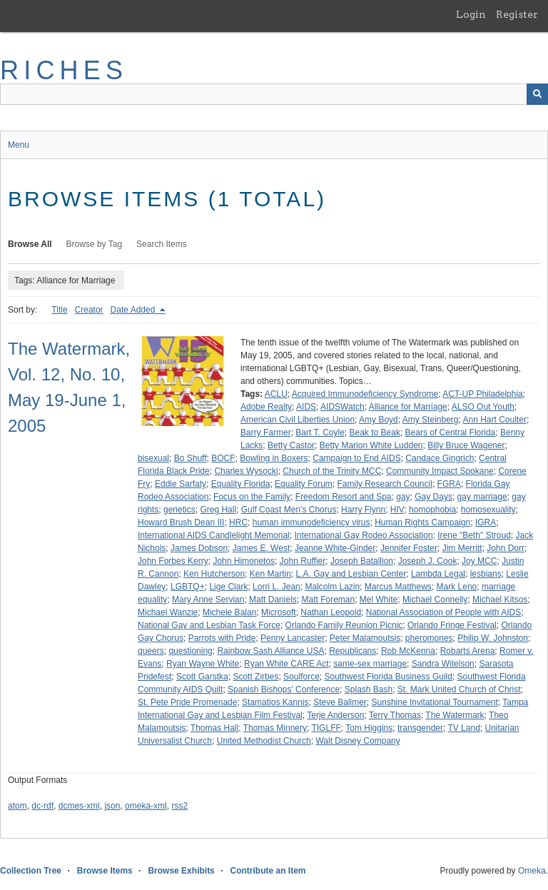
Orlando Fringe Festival (452, 625)
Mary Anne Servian (208, 600)
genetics (179, 510)
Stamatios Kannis (275, 702)
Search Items (161, 244)
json (112, 806)
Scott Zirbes (255, 677)
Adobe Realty (266, 407)
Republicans (352, 651)
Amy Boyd (378, 420)
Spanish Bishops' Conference (284, 689)
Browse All (30, 244)
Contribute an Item (267, 871)
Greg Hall (218, 510)
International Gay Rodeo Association (363, 535)
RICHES (64, 70)
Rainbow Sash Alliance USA (270, 651)
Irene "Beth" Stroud (474, 535)
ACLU (276, 394)
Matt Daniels (273, 600)
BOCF (223, 458)
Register (517, 14)
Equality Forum (304, 484)
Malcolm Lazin (332, 587)
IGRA (485, 522)
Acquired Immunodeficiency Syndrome (365, 394)
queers (151, 651)
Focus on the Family (251, 497)
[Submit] (537, 94)
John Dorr (505, 548)
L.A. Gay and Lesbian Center (350, 574)
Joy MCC (479, 561)
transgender (420, 728)
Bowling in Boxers (274, 458)
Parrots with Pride (222, 638)
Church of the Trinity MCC (332, 471)
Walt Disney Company (357, 741)
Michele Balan (229, 612)
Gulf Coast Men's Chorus (289, 510)
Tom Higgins (368, 728)
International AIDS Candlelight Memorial (214, 535)
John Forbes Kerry (173, 561)
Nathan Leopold (330, 612)
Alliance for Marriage (408, 407)
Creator (89, 310)
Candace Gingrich (439, 458)
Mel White (378, 600)
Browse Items (105, 871)
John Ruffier (302, 561)
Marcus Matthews (398, 587)
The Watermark (454, 715)
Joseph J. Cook (427, 561)
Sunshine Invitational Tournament (435, 702)
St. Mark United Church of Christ (459, 689)
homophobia (432, 510)
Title (59, 310)
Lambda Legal (438, 574)
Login (471, 14)
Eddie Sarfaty (180, 484)
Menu (18, 145)
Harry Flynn (363, 510)
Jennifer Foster (408, 548)
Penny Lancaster (292, 638)
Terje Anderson (335, 715)
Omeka (532, 871)
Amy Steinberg (430, 420)
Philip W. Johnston (492, 638)
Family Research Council (384, 484)
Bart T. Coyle (319, 433)
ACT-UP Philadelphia (482, 394)
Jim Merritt (462, 548)
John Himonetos (244, 561)
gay (403, 497)
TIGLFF (325, 728)
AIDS (306, 407)
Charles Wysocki (246, 471)
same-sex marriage (370, 664)
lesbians (486, 574)
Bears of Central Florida (450, 433)
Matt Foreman (328, 600)
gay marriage (482, 497)
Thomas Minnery (275, 728)
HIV (397, 510)
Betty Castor (291, 445)
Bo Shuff (190, 458)
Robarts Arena (467, 651)
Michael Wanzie (168, 612)
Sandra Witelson (443, 664)
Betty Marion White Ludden (371, 445)
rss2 (179, 806)
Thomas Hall (214, 728)
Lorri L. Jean (276, 587)
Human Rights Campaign (422, 522)
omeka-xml (146, 806)
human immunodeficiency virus (311, 522)
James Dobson (199, 548)
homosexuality (488, 510)
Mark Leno (457, 587)
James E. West (261, 548)
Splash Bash (368, 689)
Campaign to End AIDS (356, 458)
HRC (238, 522)
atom (17, 806)
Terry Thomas (395, 715)
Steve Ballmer (340, 702)
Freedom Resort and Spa (343, 497)
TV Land (463, 728)
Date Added (134, 310)
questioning (190, 651)
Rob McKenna (408, 651)
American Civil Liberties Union (297, 420)
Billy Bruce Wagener (465, 445)
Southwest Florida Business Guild (388, 677)
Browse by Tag (94, 244)
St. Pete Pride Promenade (187, 702)
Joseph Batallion (361, 561)
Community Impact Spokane (440, 471)
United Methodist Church (264, 741)
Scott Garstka (202, 677)
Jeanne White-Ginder (335, 548)
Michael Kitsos (499, 600)
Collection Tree (30, 871)
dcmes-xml (79, 806)
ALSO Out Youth (483, 407)
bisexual (153, 458)
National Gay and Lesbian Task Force (209, 625)
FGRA (449, 484)
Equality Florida (240, 484)
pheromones (429, 638)
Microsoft (278, 612)
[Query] (274, 94)
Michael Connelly (434, 600)
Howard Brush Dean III (181, 522)
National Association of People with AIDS (443, 612)
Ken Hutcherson (214, 574)
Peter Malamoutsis (365, 638)
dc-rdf (42, 806)
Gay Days (433, 497)
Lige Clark (228, 587)
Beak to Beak (375, 433)
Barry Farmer (265, 433)
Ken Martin (270, 574)
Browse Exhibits (181, 871)
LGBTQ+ (188, 587)
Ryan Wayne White (202, 664)
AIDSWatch (342, 407)
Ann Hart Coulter (495, 420)
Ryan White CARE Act (286, 664)
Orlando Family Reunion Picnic (344, 625)
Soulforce (301, 677)
